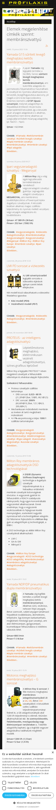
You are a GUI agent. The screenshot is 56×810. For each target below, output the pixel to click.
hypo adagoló (24, 439)
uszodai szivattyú (30, 442)
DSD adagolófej (16, 559)
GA (26, 700)
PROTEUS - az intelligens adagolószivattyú (24, 340)
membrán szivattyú (38, 144)
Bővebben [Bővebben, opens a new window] (35, 776)
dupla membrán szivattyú (20, 141)
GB (30, 700)
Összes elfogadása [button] (14, 795)
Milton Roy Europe (26, 553)
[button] (28, 802)
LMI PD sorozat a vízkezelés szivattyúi (26, 268)
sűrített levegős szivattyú (30, 138)
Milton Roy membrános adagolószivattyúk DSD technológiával (23, 465)
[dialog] (28, 779)
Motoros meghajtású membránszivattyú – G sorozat (22, 679)
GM (40, 700)
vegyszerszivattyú (35, 238)
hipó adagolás (15, 147)
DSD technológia (35, 556)
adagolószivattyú (16, 235)
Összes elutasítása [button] (41, 795)
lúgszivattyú (13, 442)
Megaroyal (13, 241)
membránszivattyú (17, 144)
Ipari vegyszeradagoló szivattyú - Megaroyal (22, 168)
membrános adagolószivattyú (22, 562)
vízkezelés (42, 232)
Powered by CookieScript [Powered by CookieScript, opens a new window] (28, 807)
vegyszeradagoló (16, 238)
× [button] (53, 752)
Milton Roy (26, 241)
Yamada (21, 135)
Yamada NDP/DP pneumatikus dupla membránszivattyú (28, 586)
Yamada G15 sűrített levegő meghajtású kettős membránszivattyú (26, 58)
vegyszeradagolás (26, 232)
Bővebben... (12, 151)
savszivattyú (39, 439)
